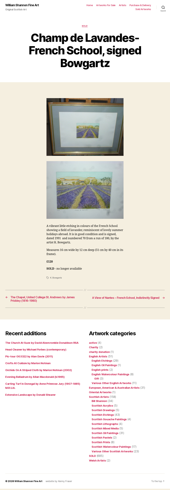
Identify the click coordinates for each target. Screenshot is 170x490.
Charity (94, 348)
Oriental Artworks (101, 393)
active (93, 344)
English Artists (99, 357)
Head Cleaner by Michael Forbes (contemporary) (37, 355)
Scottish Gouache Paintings (110, 420)
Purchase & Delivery (140, 5)
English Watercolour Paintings (112, 375)
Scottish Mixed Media (106, 429)
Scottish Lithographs (106, 425)
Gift (96, 380)
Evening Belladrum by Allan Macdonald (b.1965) (37, 382)
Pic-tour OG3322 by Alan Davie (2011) (30, 361)
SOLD (85, 26)
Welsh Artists (98, 461)
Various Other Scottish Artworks (113, 452)
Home (89, 5)
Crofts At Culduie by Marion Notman (29, 368)
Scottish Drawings (104, 411)
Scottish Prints (101, 443)
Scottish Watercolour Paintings (112, 448)
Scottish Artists (99, 398)
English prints (101, 371)
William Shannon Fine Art (23, 5)
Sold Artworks (143, 9)
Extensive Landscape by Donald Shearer (32, 400)
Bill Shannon (100, 402)
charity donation (100, 353)
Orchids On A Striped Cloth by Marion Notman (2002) (40, 375)
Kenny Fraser (66, 482)
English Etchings (103, 362)
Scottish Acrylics (103, 407)
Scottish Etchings (103, 416)
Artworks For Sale (106, 5)
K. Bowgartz (56, 278)
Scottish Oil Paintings (106, 434)
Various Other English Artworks (113, 384)
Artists (122, 5)
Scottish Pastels (102, 439)
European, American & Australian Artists (116, 389)
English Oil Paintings (105, 366)
